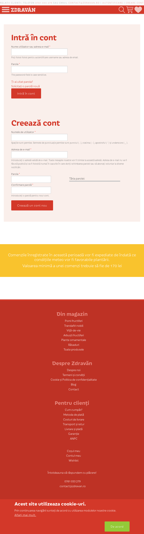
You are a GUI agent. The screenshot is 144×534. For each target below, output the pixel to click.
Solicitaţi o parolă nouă (25, 86)
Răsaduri (73, 345)
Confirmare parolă (22, 184)
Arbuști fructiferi (73, 335)
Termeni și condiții (73, 375)
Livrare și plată (73, 429)
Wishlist (74, 460)
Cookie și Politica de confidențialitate (74, 379)
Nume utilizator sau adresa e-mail (30, 46)
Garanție (73, 434)
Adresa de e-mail (21, 149)
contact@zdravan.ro (84, 2)
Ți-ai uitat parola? (22, 82)
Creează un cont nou (32, 205)
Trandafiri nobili (73, 325)
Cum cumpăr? (73, 410)
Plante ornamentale (73, 340)
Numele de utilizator (23, 132)
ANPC (73, 438)
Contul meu (73, 455)
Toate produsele (74, 349)
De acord (117, 526)
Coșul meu (73, 451)
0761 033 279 (43, 2)
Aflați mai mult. (25, 515)
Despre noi (73, 370)
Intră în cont (26, 93)
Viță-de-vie (74, 330)
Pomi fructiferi (73, 321)
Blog (73, 384)
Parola (15, 64)
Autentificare (112, 2)
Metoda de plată (73, 414)
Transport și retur (73, 424)
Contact (73, 389)
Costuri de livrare (73, 419)
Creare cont (135, 2)
